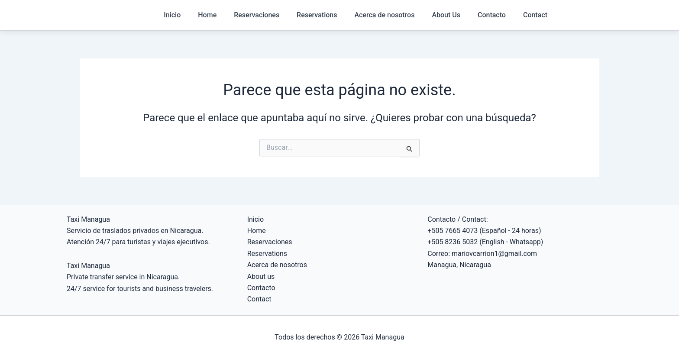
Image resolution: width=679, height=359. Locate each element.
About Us (446, 15)
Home (207, 15)
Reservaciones (256, 15)
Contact (535, 15)
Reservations (317, 15)
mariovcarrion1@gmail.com (494, 253)
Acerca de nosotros (384, 15)
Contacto (492, 15)
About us (261, 276)
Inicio (172, 15)
